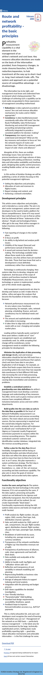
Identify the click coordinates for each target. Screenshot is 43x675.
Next (5, 656)
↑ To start (7, 649)
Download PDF (8, 643)
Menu (5, 10)
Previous (7, 653)
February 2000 (33, 17)
